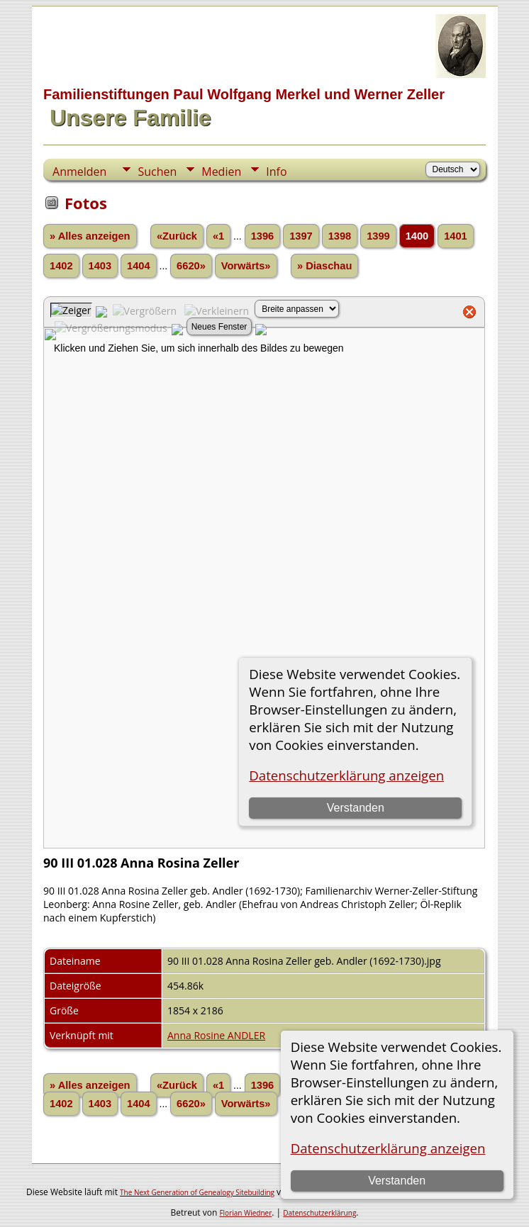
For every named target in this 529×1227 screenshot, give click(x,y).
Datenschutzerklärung (319, 1213)
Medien (221, 171)
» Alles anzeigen (90, 236)
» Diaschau (324, 265)
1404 (138, 265)
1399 (378, 236)
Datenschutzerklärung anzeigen (388, 1148)
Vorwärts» (246, 265)
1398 (340, 236)
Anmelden (79, 171)
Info (276, 171)
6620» (191, 265)
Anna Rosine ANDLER (216, 1035)
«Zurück (177, 236)
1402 (61, 265)
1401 (455, 236)
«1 (218, 236)
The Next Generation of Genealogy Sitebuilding (197, 1192)
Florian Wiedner (245, 1213)
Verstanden (396, 1181)
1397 (301, 236)
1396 (262, 236)
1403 (100, 265)
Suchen (157, 171)
